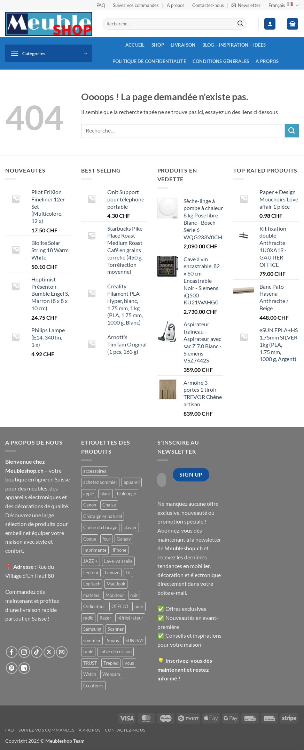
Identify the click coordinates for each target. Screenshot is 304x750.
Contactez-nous (208, 5)
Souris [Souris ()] (113, 640)
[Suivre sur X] (49, 652)
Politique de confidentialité (149, 61)
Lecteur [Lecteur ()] (91, 572)
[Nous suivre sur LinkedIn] (24, 668)
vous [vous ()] (129, 663)
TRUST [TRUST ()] (90, 663)
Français (283, 5)
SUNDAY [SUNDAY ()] (134, 640)
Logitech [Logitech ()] (91, 584)
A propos (176, 5)
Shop (157, 45)
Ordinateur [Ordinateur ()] (94, 606)
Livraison (183, 45)
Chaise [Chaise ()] (109, 505)
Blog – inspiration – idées (234, 45)
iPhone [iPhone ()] (119, 550)
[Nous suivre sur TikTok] (36, 652)
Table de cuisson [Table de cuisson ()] (116, 651)
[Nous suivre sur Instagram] (24, 652)
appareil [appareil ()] (132, 482)
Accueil (135, 45)
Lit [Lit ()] (128, 572)
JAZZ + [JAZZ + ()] (90, 561)
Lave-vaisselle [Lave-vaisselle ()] (118, 561)
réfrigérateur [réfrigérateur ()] (130, 618)
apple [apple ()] (88, 493)
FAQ (100, 5)
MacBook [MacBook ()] (116, 584)
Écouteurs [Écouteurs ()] (93, 685)
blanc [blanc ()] (105, 493)
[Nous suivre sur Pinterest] (11, 668)
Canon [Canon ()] (89, 505)
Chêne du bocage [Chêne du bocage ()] (100, 527)
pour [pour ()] (138, 606)
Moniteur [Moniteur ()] (115, 595)
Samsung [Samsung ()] (92, 629)
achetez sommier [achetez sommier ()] (100, 482)
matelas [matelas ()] (91, 595)
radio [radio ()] (88, 618)
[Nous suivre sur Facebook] (11, 652)
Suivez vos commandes (136, 5)
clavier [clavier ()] (130, 527)
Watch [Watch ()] (89, 674)
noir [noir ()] (134, 595)
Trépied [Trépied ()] (110, 663)
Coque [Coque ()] (89, 539)
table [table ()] (88, 651)
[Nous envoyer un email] (62, 652)
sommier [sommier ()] (92, 640)
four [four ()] (106, 539)
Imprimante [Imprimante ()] (95, 550)
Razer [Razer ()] (105, 618)
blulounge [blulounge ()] (126, 493)
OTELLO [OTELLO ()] (119, 606)
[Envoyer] (240, 24)
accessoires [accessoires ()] (94, 471)
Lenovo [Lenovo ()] (112, 572)
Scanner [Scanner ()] (116, 629)
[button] (246, 5)
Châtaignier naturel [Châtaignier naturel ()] (102, 516)
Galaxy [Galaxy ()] (124, 539)
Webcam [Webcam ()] (111, 674)
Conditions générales (221, 61)
